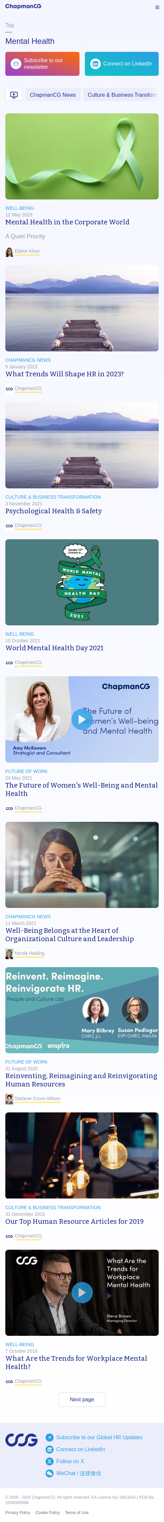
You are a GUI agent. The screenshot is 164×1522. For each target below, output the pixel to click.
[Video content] (14, 94)
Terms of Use (76, 1512)
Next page (82, 1399)
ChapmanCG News (53, 95)
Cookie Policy (48, 1512)
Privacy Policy (17, 1512)
